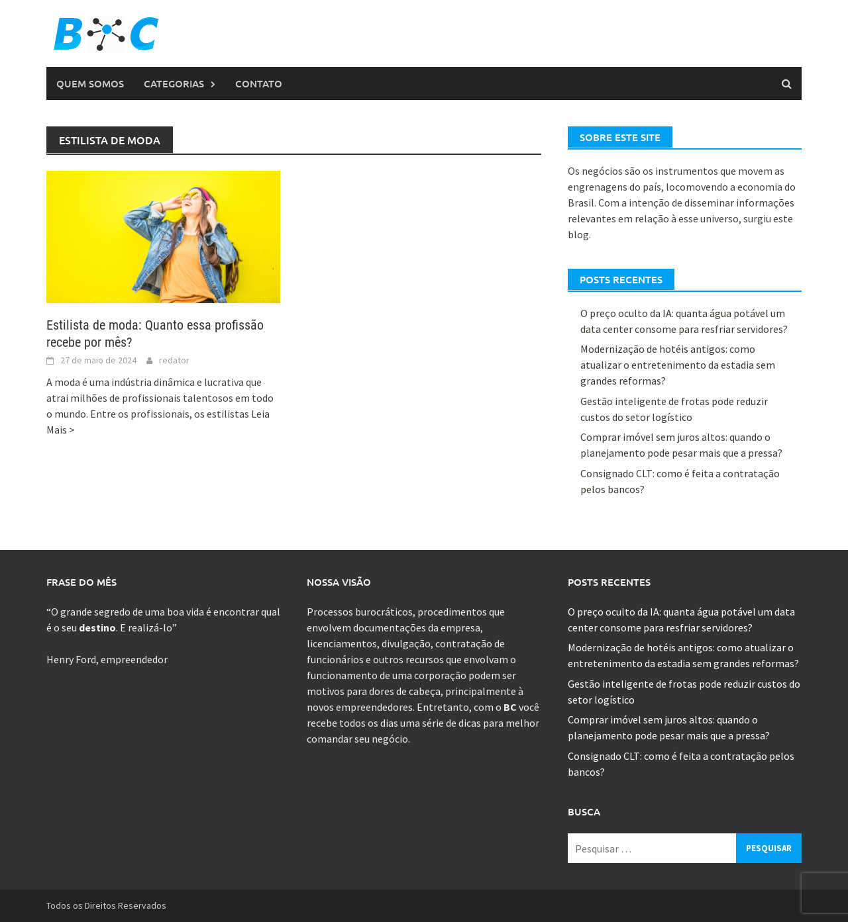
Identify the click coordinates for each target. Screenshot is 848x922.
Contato (258, 83)
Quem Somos (90, 83)
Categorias (174, 83)
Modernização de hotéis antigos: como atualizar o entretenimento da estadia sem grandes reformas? (677, 364)
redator (174, 360)
